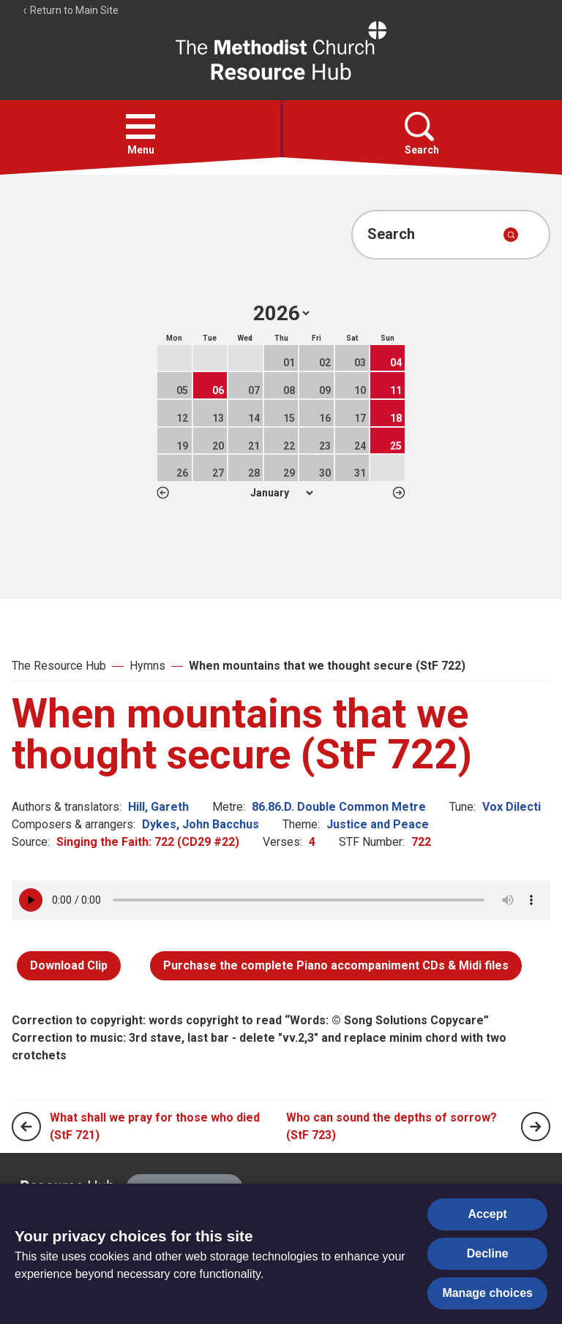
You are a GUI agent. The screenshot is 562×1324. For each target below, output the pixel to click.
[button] (140, 126)
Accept (487, 1214)
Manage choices (487, 1293)
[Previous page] (26, 1126)
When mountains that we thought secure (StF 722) (327, 666)
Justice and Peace (377, 824)
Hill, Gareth (158, 807)
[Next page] (535, 1126)
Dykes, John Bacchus (200, 824)
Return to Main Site (70, 10)
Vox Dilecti (511, 807)
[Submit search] (510, 234)
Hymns (147, 666)
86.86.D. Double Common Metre (339, 807)
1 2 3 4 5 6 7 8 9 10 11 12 (281, 492)
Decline (488, 1253)
